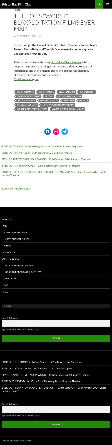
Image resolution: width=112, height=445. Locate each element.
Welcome (7, 219)
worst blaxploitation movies (68, 109)
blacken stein (87, 92)
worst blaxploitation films (32, 109)
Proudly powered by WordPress (17, 440)
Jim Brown (68, 100)
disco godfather (26, 100)
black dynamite (25, 92)
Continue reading (26, 79)
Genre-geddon (10, 278)
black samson (46, 92)
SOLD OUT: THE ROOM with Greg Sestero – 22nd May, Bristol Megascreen (43, 146)
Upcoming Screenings (14, 232)
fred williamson (49, 100)
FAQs (4, 226)
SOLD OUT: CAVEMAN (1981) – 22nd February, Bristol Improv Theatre (41, 165)
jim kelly (83, 100)
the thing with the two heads (58, 105)
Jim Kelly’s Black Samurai (66, 62)
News (17, 10)
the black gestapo (27, 105)
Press (5, 291)
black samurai (67, 92)
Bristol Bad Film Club (16, 4)
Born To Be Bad (10, 258)
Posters (6, 245)
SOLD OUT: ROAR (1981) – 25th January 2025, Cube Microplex (37, 152)
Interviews (8, 252)
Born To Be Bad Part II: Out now (23, 272)
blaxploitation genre (28, 96)
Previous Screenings (17, 239)
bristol (49, 96)
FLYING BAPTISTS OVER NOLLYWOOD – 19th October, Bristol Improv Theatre (46, 159)
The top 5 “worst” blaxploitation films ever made (54, 22)
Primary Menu (107, 4)
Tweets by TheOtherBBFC (16, 188)
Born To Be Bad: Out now (19, 265)
